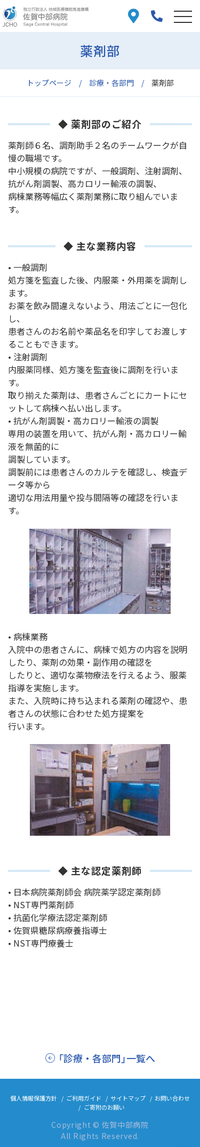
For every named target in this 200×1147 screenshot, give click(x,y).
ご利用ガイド (83, 1098)
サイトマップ (128, 1098)
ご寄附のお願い (104, 1107)
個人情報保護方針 (33, 1098)
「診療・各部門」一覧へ (106, 1058)
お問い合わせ (172, 1098)
